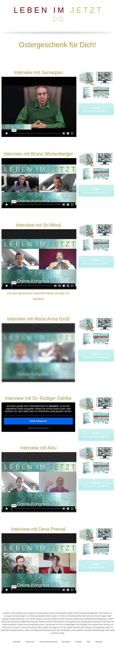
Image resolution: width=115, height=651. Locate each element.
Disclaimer (66, 642)
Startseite (17, 642)
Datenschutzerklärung (48, 642)
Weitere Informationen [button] (38, 428)
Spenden (98, 642)
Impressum (29, 642)
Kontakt (78, 642)
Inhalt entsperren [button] (38, 421)
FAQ (88, 642)
